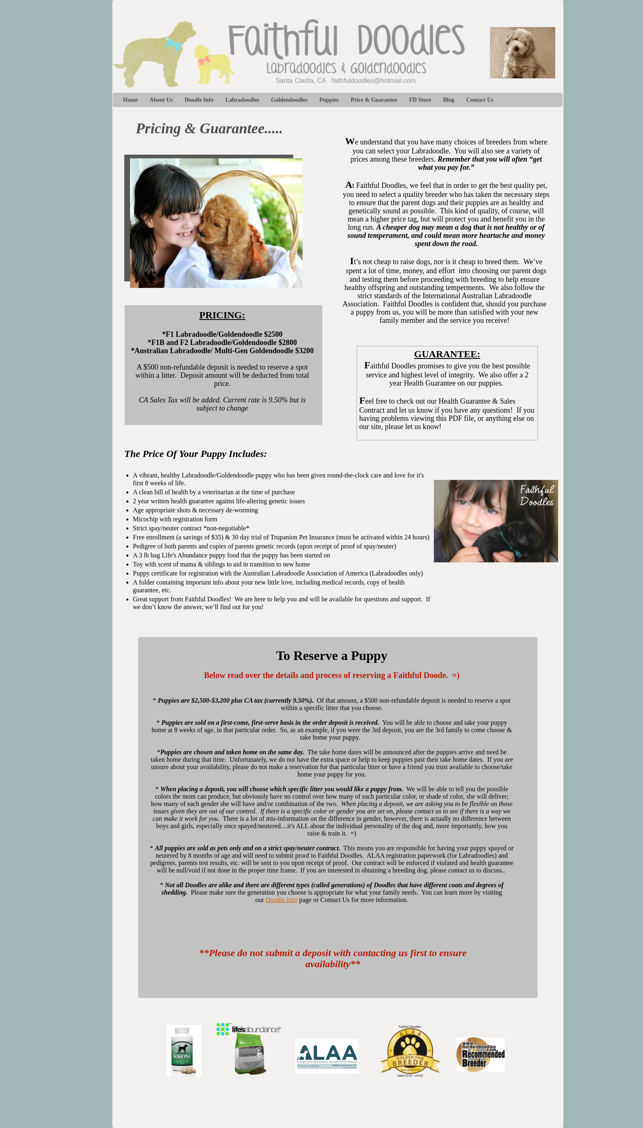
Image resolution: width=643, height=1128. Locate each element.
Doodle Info (282, 899)
